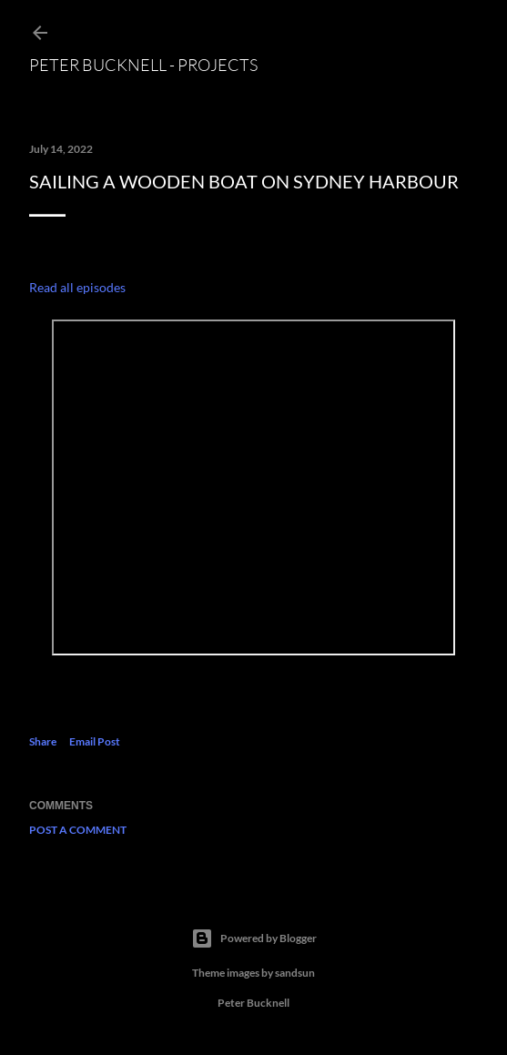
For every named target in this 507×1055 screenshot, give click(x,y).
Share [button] (42, 741)
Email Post (94, 741)
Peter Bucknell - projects (143, 65)
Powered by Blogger (254, 938)
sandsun (295, 972)
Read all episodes (77, 287)
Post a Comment (78, 830)
